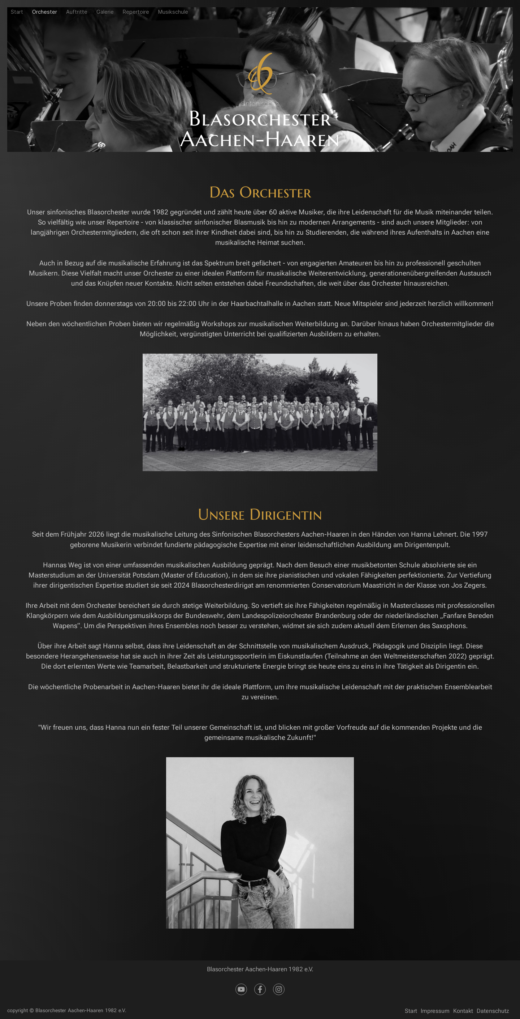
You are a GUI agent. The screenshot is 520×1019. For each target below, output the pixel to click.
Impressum (435, 1010)
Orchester (44, 12)
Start (17, 12)
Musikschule (173, 12)
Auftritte (76, 12)
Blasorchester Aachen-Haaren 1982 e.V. (80, 1010)
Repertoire (136, 12)
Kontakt (463, 1010)
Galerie (105, 12)
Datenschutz (493, 1010)
